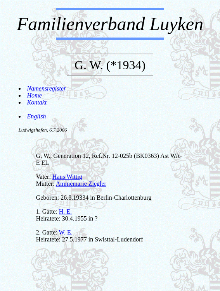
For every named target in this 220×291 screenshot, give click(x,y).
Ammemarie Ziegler (81, 183)
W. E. (65, 232)
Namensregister (46, 88)
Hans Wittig (67, 176)
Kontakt (37, 102)
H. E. (65, 211)
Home (34, 95)
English (36, 116)
